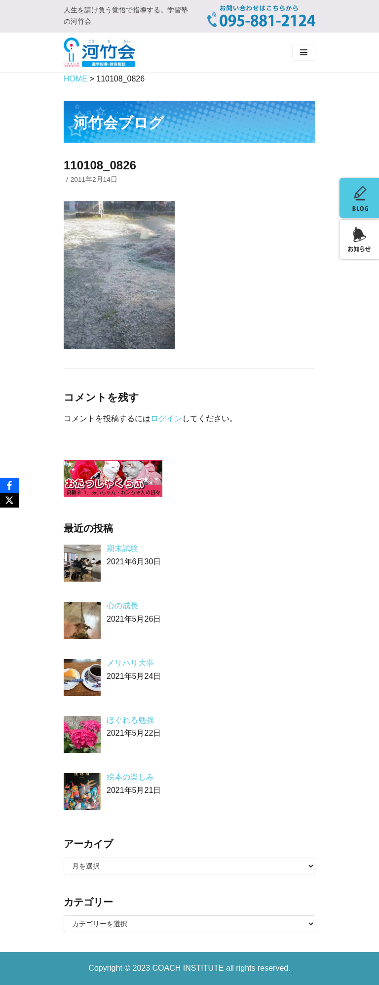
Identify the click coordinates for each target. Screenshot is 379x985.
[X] (9, 500)
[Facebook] (9, 485)
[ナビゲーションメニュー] (303, 52)
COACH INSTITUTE (189, 968)
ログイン (166, 418)
